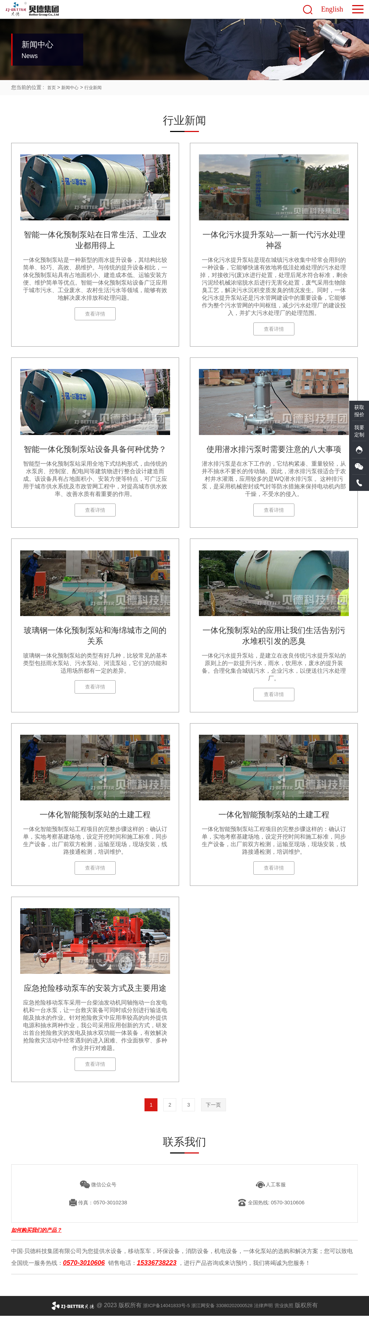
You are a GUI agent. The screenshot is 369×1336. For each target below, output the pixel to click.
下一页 (218, 1123)
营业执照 (298, 1325)
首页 (52, 87)
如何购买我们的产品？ (36, 1252)
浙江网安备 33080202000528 (223, 1325)
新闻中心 (73, 87)
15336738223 (157, 1283)
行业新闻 (99, 87)
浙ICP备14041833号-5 (155, 1325)
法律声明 (273, 1325)
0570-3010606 (84, 1283)
